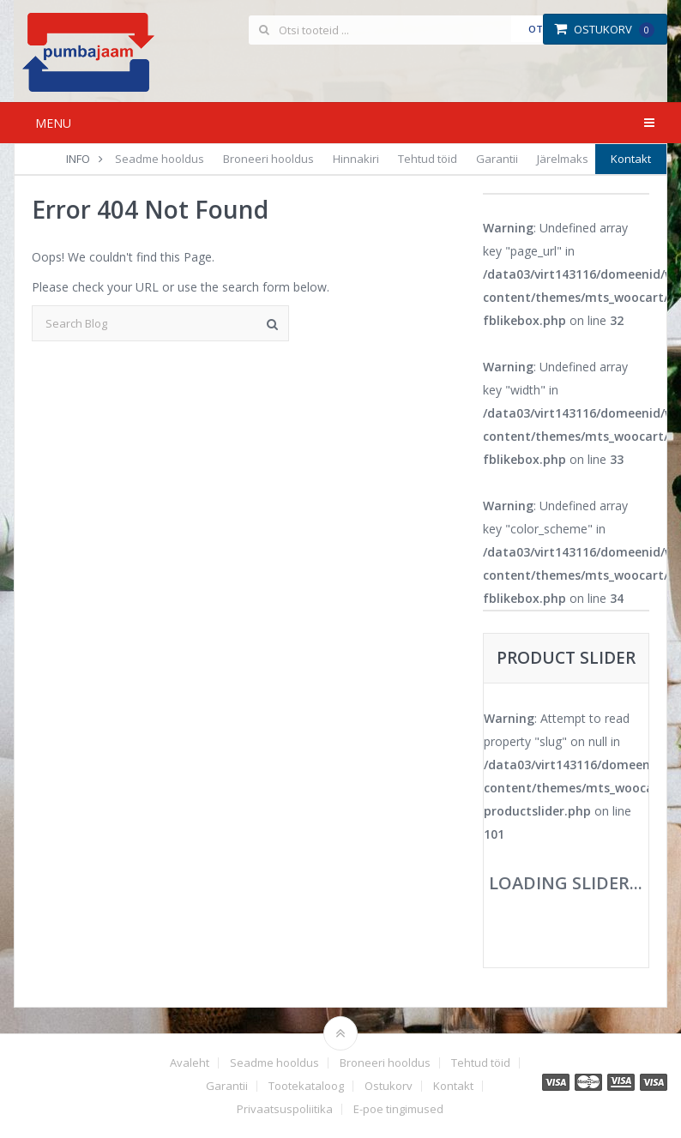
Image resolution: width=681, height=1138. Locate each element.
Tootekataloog (306, 1086)
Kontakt (631, 158)
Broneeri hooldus (268, 158)
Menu (53, 123)
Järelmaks (562, 158)
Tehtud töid (427, 158)
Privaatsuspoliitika (285, 1109)
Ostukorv (604, 29)
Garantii (497, 158)
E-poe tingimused (398, 1109)
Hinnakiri (356, 158)
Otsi (539, 28)
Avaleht (189, 1063)
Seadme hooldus (159, 158)
